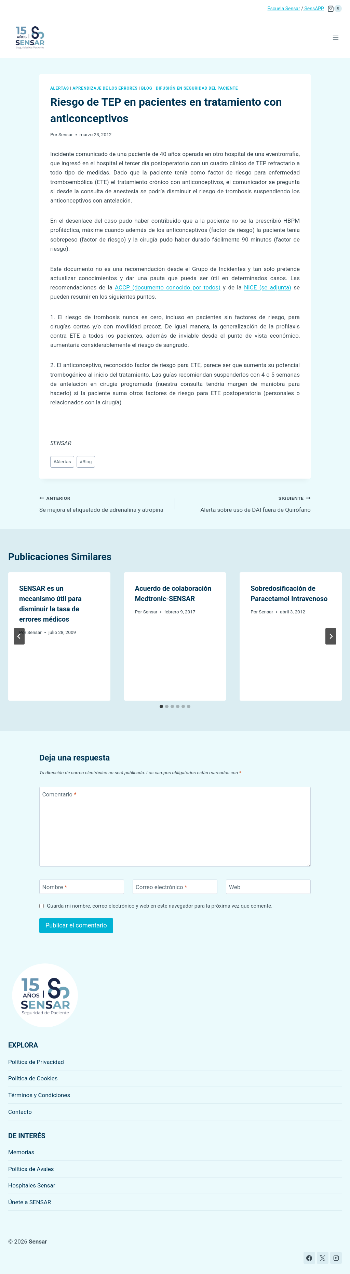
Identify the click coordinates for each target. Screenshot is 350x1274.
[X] (322, 1258)
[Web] (268, 887)
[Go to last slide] (19, 636)
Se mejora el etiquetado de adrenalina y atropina (104, 503)
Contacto (20, 1111)
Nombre (54, 887)
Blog (146, 88)
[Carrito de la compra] (334, 8)
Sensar (65, 134)
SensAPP (313, 8)
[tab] (161, 706)
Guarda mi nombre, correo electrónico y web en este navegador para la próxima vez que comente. (159, 906)
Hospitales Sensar (31, 1185)
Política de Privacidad (36, 1061)
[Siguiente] (330, 636)
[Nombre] (81, 887)
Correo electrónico (161, 887)
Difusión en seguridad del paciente (197, 88)
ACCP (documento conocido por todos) (167, 287)
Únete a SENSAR (29, 1202)
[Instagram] (336, 1258)
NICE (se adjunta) (267, 287)
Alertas (59, 88)
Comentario (59, 794)
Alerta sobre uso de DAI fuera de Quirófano (246, 503)
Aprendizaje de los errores (104, 88)
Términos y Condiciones (39, 1095)
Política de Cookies (33, 1078)
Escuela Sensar (284, 8)
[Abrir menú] (335, 37)
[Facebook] (309, 1258)
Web (234, 887)
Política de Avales (31, 1169)
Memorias (21, 1152)
